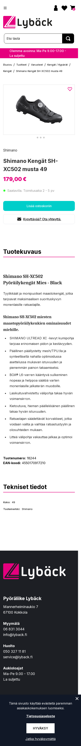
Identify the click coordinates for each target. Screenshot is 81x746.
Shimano (10, 150)
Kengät (7, 71)
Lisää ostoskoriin (39, 206)
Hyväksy (40, 728)
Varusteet (37, 64)
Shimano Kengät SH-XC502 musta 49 (39, 71)
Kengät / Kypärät (57, 64)
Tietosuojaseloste (40, 716)
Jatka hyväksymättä (40, 739)
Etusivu (7, 64)
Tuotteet (21, 64)
